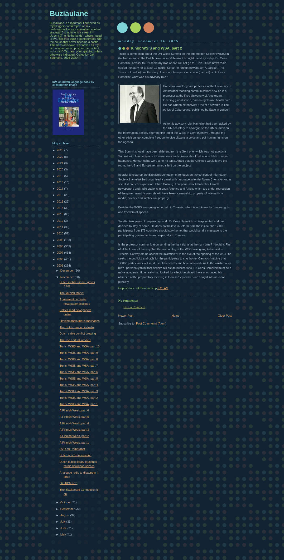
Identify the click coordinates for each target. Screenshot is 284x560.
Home (175, 315)
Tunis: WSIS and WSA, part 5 (79, 378)
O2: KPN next (69, 483)
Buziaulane (69, 13)
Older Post (225, 315)
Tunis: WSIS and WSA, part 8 (79, 359)
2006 (60, 259)
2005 (60, 265)
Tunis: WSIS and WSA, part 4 (79, 384)
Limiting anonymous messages (80, 320)
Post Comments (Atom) (151, 323)
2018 (60, 182)
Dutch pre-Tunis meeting (76, 455)
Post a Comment (134, 307)
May (63, 534)
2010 (60, 233)
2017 (60, 188)
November (67, 277)
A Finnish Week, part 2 (74, 436)
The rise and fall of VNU (75, 340)
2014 (60, 207)
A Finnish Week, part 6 (74, 410)
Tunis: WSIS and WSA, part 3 (79, 391)
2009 (60, 240)
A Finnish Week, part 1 (74, 442)
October (65, 502)
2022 (60, 156)
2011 (60, 227)
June (64, 528)
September (67, 508)
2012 (60, 220)
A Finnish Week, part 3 (74, 429)
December (67, 270)
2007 (60, 252)
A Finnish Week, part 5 (74, 416)
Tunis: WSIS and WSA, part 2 (79, 397)
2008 (60, 246)
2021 (60, 163)
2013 (60, 214)
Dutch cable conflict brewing (78, 333)
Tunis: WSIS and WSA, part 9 (79, 352)
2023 (60, 150)
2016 (60, 195)
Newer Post (125, 315)
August (65, 515)
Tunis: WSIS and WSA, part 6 (79, 372)
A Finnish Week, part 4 (74, 423)
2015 (60, 201)
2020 (60, 169)
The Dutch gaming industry (77, 327)
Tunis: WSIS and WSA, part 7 (79, 365)
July (63, 521)
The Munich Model (72, 292)
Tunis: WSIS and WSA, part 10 (79, 346)
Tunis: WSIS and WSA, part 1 (79, 404)
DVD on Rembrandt (72, 448)
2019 (60, 176)
